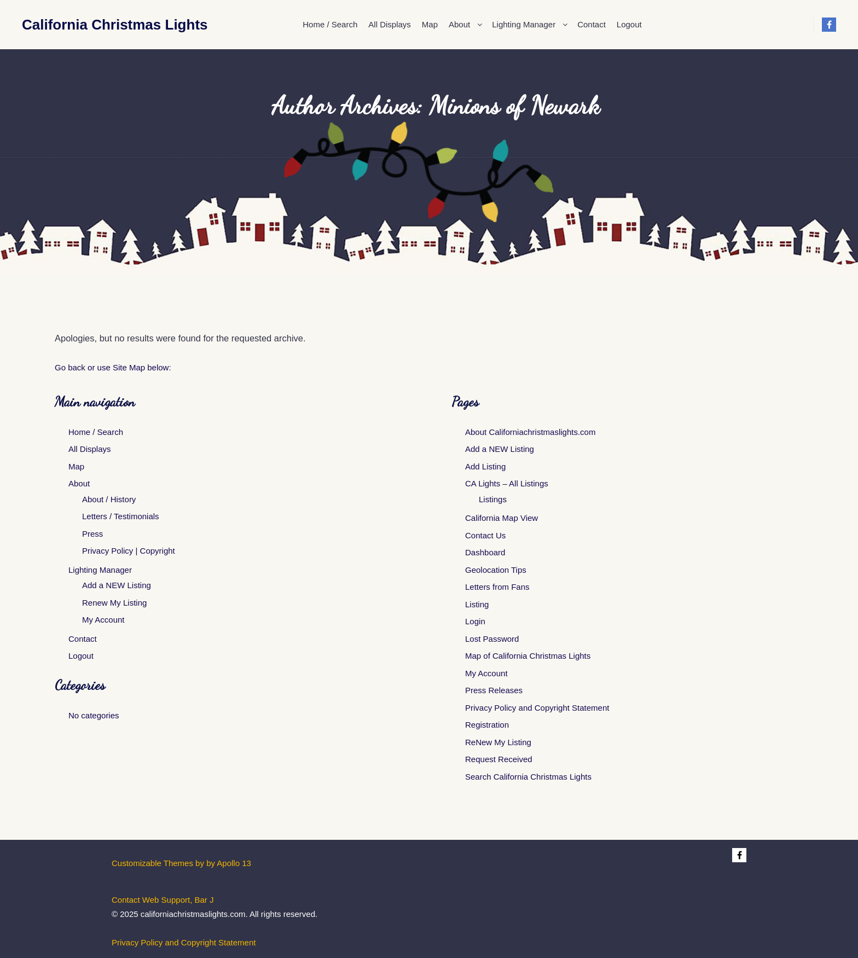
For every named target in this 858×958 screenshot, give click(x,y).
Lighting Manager (100, 569)
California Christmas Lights (76, 24)
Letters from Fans (497, 586)
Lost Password (492, 638)
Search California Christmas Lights (528, 776)
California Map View (501, 517)
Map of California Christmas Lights (527, 655)
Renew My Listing (114, 602)
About (79, 483)
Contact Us (485, 535)
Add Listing (485, 466)
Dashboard (485, 552)
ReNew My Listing (498, 742)
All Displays (89, 449)
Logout (81, 655)
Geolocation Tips (495, 569)
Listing (477, 604)
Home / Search (95, 432)
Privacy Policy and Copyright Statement (537, 707)
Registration (487, 724)
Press (92, 533)
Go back (70, 367)
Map (76, 466)
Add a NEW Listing (116, 585)
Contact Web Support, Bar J (162, 899)
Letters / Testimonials (120, 516)
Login (475, 621)
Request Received (498, 759)
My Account (103, 619)
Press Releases (494, 690)
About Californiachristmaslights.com (530, 432)
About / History (109, 499)
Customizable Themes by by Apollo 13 (181, 863)
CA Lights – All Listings (506, 483)
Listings (493, 499)
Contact (82, 638)
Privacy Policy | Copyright (128, 550)
